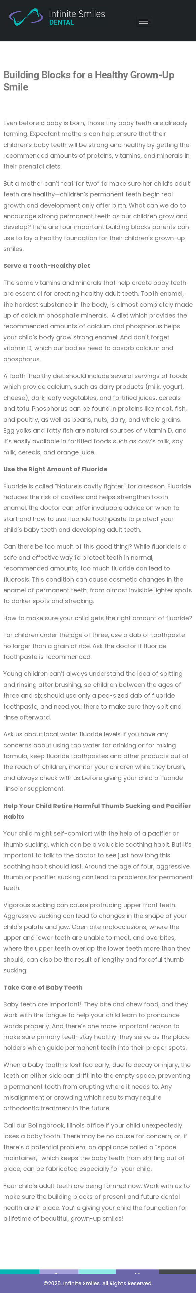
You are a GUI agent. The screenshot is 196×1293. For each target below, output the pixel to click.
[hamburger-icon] (143, 22)
